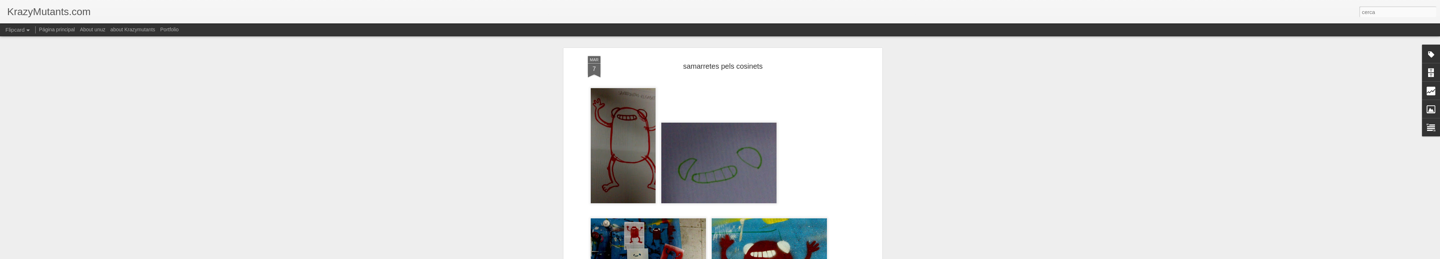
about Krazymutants (133, 29)
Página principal (57, 29)
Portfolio (169, 29)
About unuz (92, 29)
